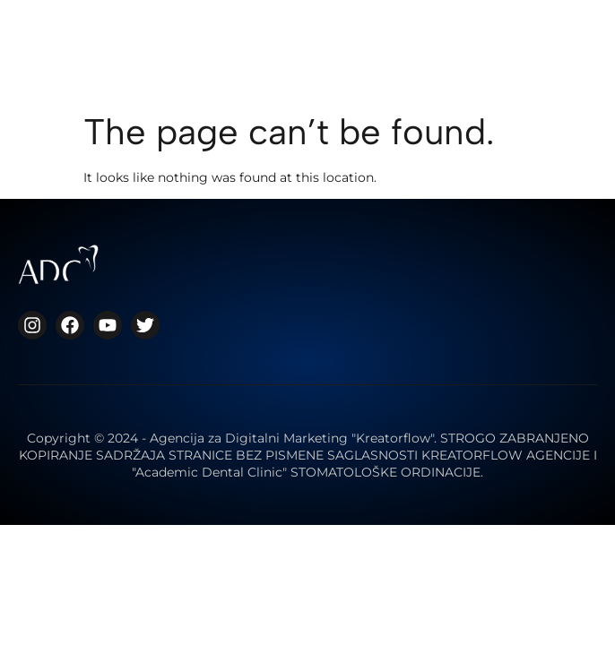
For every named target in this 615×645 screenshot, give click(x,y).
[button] (440, 46)
